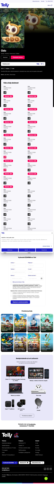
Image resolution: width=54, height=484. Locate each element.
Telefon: (13, 269)
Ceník (3, 453)
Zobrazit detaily (46, 246)
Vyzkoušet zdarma (18, 57)
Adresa (13, 275)
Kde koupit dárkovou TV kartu (9, 448)
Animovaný (29, 9)
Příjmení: (30, 263)
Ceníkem (36, 285)
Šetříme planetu (22, 451)
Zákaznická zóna (34, 1)
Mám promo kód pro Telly (18, 282)
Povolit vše (44, 250)
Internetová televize (6, 444)
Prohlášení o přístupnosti (24, 453)
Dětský (35, 9)
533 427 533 (5, 469)
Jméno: (13, 263)
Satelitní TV (21, 446)
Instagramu (23, 426)
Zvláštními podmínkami (29, 285)
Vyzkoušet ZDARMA (9, 463)
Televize (7, 9)
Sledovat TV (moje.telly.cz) (8, 455)
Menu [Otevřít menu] (50, 5)
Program (13, 9)
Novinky (37, 448)
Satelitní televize (5, 446)
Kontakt (41, 1)
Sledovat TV (24, 463)
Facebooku (32, 425)
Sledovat (5, 57)
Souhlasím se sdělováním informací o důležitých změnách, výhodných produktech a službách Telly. (26, 293)
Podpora (21, 441)
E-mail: (30, 269)
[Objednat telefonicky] (46, 478)
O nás (36, 444)
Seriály (18, 9)
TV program (5, 451)
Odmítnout (9, 250)
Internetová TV (22, 444)
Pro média (37, 451)
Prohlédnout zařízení (27, 416)
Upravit (27, 250)
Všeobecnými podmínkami (18, 285)
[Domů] (5, 5)
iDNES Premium (39, 455)
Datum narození (32, 275)
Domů (2, 9)
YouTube (31, 426)
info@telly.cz (6, 470)
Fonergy (37, 453)
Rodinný (23, 9)
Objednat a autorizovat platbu (20, 302)
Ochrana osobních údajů (24, 448)
